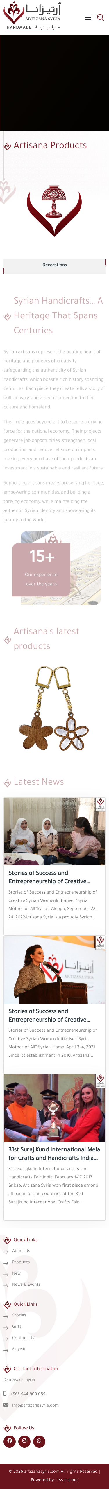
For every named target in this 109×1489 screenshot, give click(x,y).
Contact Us (23, 1338)
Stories (19, 1316)
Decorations (54, 265)
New (16, 1274)
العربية (18, 1350)
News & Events (26, 1285)
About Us (21, 1251)
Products (21, 1262)
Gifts (17, 1327)
